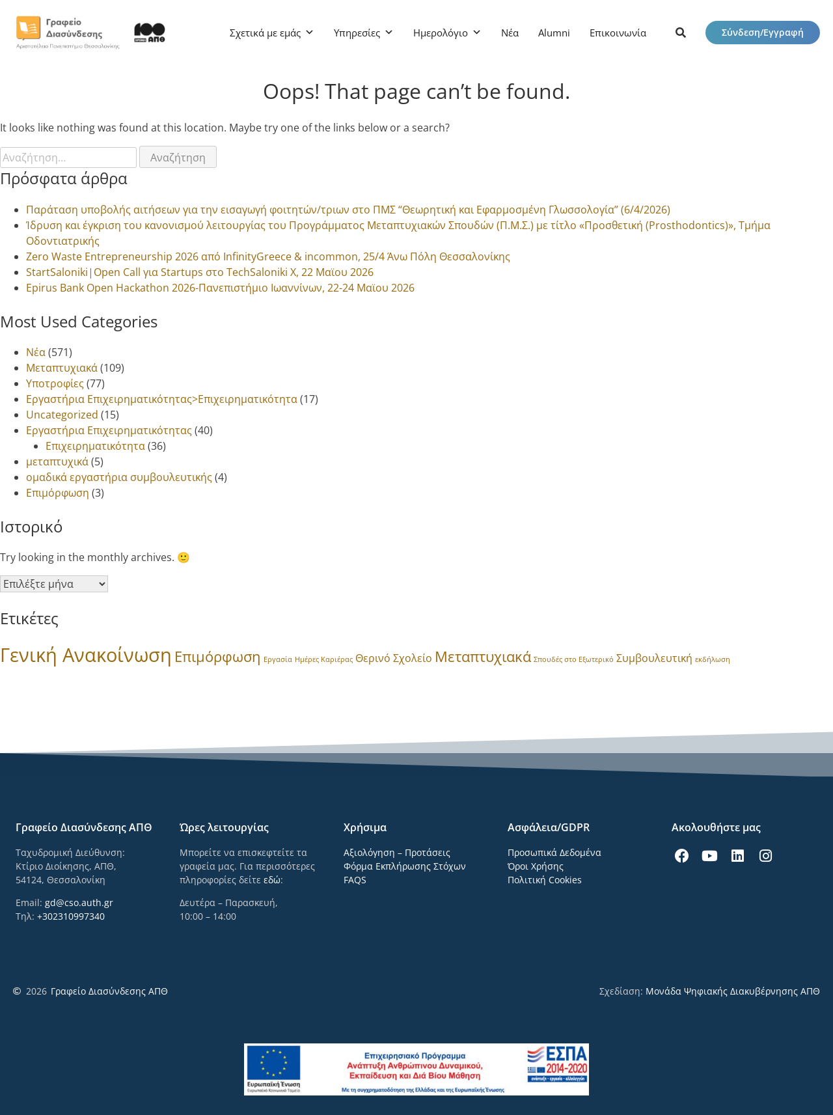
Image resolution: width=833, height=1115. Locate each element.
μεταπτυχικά (57, 461)
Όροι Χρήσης (536, 866)
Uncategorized (62, 414)
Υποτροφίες (55, 383)
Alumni (554, 32)
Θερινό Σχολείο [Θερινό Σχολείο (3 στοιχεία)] (393, 658)
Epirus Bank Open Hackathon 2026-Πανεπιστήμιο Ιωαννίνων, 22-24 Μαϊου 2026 (220, 288)
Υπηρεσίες (357, 32)
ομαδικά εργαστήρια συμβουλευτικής (119, 477)
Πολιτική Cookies (545, 880)
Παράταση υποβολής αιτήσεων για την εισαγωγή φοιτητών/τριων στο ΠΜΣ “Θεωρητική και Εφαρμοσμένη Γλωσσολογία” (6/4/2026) (348, 209)
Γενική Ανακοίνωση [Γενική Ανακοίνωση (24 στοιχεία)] (86, 655)
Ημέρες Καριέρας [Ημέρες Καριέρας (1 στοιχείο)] (324, 659)
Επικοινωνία (618, 32)
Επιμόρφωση (57, 493)
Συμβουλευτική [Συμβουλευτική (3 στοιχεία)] (654, 658)
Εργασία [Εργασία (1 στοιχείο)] (278, 659)
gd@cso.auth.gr (79, 902)
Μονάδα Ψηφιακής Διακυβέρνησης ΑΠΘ (733, 991)
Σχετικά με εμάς (265, 32)
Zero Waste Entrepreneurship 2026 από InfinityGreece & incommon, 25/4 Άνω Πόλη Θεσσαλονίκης (268, 256)
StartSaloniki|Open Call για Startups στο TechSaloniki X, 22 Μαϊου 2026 (200, 272)
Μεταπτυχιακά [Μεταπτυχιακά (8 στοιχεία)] (483, 656)
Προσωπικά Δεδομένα (554, 852)
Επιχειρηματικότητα (95, 446)
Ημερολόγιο (440, 32)
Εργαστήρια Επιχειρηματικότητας (109, 430)
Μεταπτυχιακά (62, 368)
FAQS (355, 880)
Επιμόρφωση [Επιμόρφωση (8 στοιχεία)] (217, 656)
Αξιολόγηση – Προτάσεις (397, 852)
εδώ (272, 880)
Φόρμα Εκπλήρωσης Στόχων (405, 866)
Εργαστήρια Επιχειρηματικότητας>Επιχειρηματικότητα (161, 399)
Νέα (510, 32)
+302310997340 (71, 916)
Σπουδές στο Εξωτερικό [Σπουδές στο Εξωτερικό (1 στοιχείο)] (574, 659)
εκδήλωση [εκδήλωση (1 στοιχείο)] (712, 659)
